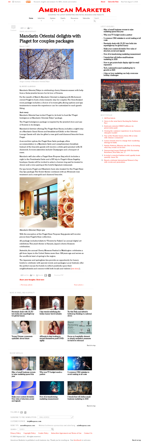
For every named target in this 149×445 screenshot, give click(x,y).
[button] (16, 1)
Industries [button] (41, 19)
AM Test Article (109, 118)
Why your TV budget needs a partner (118, 35)
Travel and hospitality (28, 31)
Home (31, 18)
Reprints (40, 275)
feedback (77, 440)
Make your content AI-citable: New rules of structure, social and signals (120, 50)
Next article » (79, 285)
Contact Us (88, 433)
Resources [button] (74, 19)
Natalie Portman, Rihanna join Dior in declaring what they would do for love (122, 146)
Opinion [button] (52, 19)
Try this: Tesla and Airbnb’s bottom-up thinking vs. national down (80, 314)
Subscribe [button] (86, 18)
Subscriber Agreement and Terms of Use (66, 433)
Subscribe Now (113, 1)
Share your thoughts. (32, 280)
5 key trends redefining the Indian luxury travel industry (51, 313)
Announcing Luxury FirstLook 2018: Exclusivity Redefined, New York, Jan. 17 (121, 151)
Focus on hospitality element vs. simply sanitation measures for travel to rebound (79, 339)
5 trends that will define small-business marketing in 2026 (79, 398)
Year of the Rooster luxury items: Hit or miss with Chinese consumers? (120, 137)
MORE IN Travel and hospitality (22, 292)
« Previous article (26, 285)
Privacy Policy (15, 433)
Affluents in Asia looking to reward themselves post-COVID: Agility (52, 339)
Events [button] (63, 19)
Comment (13, 30)
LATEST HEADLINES (107, 26)
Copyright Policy (30, 433)
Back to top (91, 345)
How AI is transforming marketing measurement (122, 54)
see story (75, 269)
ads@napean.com (83, 426)
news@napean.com (27, 426)
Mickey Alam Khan (29, 86)
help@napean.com (34, 421)
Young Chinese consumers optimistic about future (22, 338)
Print (31, 28)
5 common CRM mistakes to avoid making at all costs (78, 373)
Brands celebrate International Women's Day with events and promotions (121, 161)
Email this (26, 275)
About (103, 1)
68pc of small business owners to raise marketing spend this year (118, 31)
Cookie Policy (43, 433)
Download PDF (58, 275)
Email (24, 28)
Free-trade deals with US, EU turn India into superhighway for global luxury (120, 45)
